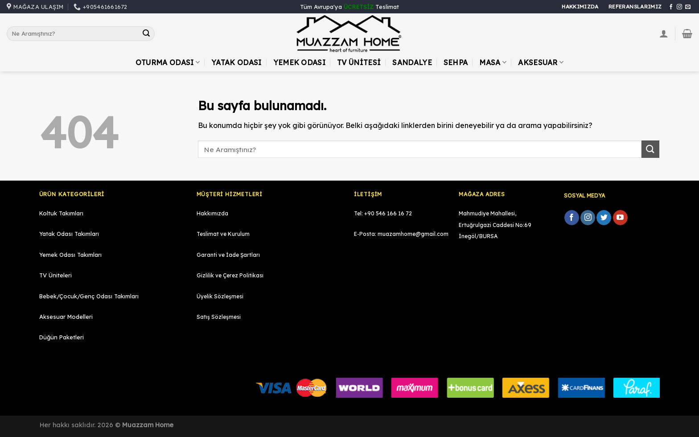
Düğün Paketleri (61, 337)
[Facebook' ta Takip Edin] (671, 7)
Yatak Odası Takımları (69, 233)
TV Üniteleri (55, 275)
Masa (492, 62)
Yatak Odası (236, 62)
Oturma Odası (168, 62)
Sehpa (456, 62)
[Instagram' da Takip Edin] (679, 7)
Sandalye (412, 62)
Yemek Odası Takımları (70, 254)
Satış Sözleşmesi (219, 316)
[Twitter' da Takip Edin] (603, 217)
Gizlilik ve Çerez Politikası (230, 275)
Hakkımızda (212, 213)
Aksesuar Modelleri (66, 316)
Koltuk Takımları (61, 213)
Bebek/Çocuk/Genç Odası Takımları (89, 296)
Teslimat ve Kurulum (223, 234)
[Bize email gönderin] (688, 7)
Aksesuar (540, 62)
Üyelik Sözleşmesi (220, 296)
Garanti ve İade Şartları (228, 254)
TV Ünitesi (359, 62)
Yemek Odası (299, 62)
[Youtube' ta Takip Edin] (620, 217)
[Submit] (146, 33)
